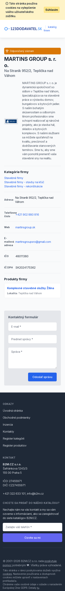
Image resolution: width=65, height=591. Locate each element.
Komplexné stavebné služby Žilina (30, 288)
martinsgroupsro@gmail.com (33, 241)
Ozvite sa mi (32, 537)
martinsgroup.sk (25, 227)
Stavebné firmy (13, 178)
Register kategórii (13, 438)
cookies (7, 573)
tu (38, 587)
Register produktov (15, 445)
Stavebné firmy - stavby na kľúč (24, 182)
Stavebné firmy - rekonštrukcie (23, 186)
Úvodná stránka (13, 410)
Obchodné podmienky (16, 417)
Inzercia (8, 424)
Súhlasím (51, 10)
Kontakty (8, 431)
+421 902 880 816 (27, 214)
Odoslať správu (42, 377)
